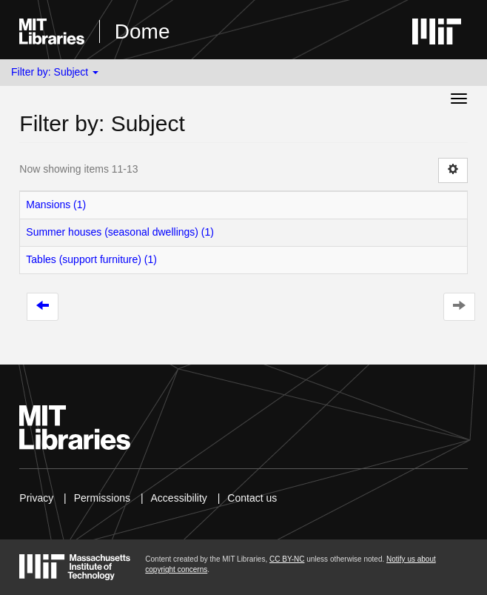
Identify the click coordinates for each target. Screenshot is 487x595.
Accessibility (179, 498)
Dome (142, 31)
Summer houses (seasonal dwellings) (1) (120, 232)
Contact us (252, 498)
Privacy (36, 498)
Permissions (102, 498)
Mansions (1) (56, 204)
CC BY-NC (286, 559)
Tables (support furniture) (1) (91, 259)
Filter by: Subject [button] (54, 72)
